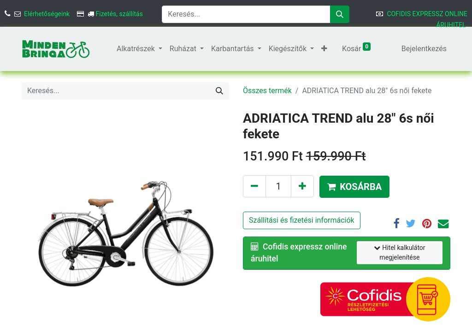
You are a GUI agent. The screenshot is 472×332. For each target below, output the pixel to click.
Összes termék (267, 90)
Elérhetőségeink (47, 14)
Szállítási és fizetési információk (301, 220)
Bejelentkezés (424, 48)
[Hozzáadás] (302, 186)
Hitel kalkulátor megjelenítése (399, 252)
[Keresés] (339, 14)
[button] (324, 49)
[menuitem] (109, 49)
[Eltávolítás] (254, 186)
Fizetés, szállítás (119, 14)
